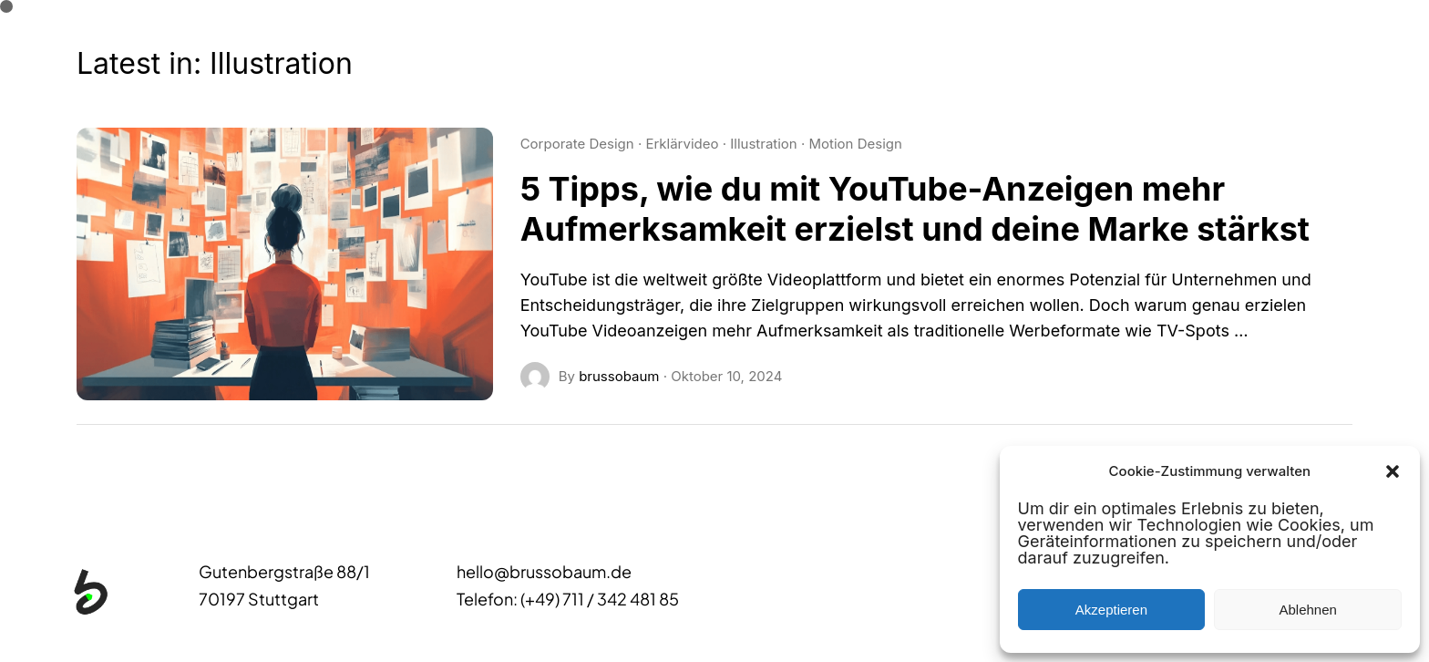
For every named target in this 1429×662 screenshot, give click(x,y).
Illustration (763, 143)
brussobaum (619, 376)
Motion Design (854, 143)
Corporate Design (577, 143)
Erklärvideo (681, 143)
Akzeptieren (1111, 609)
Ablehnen (1307, 609)
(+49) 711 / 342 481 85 (599, 598)
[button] (1392, 471)
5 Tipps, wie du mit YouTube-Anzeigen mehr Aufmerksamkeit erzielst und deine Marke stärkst (915, 209)
